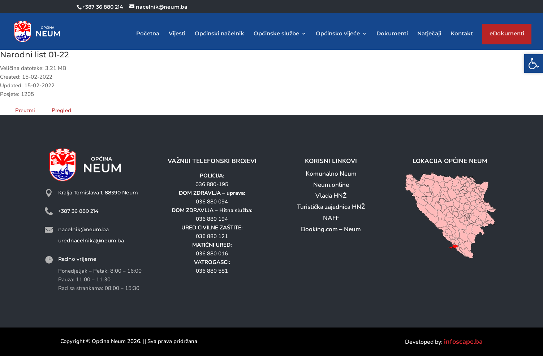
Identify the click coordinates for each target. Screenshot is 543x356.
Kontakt (462, 34)
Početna (147, 34)
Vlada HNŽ (330, 196)
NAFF (331, 218)
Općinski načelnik (219, 34)
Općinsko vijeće (338, 34)
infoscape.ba (463, 341)
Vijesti (177, 34)
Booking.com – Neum (331, 229)
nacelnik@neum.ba (83, 229)
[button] (533, 63)
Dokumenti (392, 34)
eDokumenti (507, 35)
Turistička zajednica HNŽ (331, 207)
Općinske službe (276, 34)
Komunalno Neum (331, 174)
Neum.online (331, 185)
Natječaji (429, 34)
